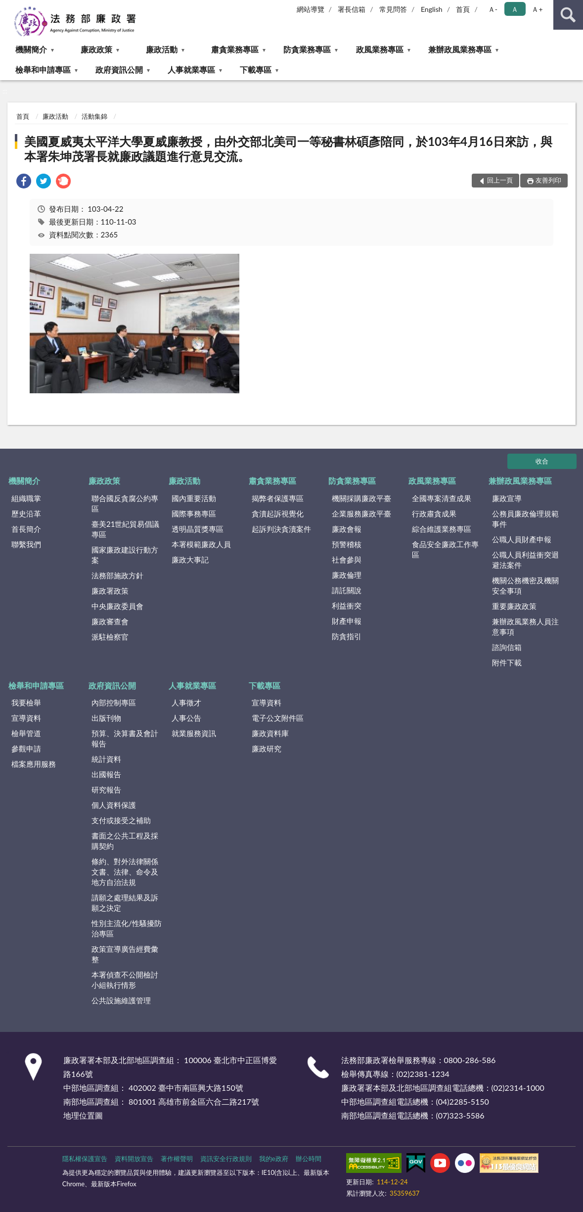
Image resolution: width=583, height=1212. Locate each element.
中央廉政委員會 (117, 606)
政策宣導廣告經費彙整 (124, 954)
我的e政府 (273, 1159)
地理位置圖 (83, 1115)
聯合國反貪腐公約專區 (124, 503)
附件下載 (507, 662)
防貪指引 (346, 636)
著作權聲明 (177, 1159)
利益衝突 (346, 605)
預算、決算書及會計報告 (124, 738)
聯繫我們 (26, 544)
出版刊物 (106, 717)
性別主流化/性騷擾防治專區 (126, 928)
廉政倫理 (346, 574)
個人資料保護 (113, 804)
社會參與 (346, 559)
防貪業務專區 (307, 49)
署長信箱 (351, 9)
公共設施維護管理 (121, 1000)
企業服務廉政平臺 (361, 513)
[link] (23, 182)
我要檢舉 (26, 702)
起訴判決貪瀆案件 (281, 528)
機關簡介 (31, 49)
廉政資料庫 (270, 733)
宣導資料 (26, 717)
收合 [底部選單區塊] (542, 461)
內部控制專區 (113, 702)
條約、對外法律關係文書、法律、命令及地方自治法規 (124, 871)
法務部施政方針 (117, 575)
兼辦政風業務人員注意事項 (525, 626)
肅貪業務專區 (235, 49)
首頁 (463, 9)
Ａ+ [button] (537, 9)
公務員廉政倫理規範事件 (525, 518)
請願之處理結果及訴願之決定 (124, 902)
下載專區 (255, 69)
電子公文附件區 (278, 717)
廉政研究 (266, 748)
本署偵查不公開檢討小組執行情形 (124, 979)
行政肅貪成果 (434, 513)
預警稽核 (346, 544)
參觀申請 (26, 748)
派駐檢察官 (110, 636)
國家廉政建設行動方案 (124, 554)
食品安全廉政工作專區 (445, 549)
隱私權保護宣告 (84, 1159)
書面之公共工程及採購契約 (124, 840)
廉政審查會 (110, 621)
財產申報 (346, 620)
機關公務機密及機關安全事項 (525, 585)
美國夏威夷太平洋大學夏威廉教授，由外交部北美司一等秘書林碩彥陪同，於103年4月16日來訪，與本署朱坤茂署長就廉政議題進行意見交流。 (288, 148)
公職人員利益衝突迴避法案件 (525, 559)
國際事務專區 (194, 513)
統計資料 (106, 758)
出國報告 (106, 774)
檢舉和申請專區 (43, 69)
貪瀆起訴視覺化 (278, 513)
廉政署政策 (110, 590)
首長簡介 (26, 528)
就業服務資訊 (194, 733)
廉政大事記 (190, 559)
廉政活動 (162, 49)
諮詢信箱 (507, 647)
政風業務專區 (380, 49)
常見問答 (393, 9)
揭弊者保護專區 (278, 498)
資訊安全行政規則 (226, 1159)
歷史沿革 (26, 513)
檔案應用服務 (33, 763)
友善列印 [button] (548, 180)
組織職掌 (26, 498)
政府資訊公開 (119, 69)
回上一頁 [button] (500, 180)
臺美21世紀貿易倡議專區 (125, 529)
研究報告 (106, 789)
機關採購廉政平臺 (361, 498)
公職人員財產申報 (521, 539)
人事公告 (186, 717)
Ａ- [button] (492, 9)
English (432, 9)
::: (7, 7)
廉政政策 (96, 49)
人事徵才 (186, 702)
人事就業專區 (191, 69)
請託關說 (346, 590)
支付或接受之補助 (121, 820)
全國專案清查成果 (441, 498)
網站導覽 (310, 9)
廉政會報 (346, 528)
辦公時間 (308, 1159)
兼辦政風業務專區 (460, 49)
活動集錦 (94, 116)
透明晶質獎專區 (198, 528)
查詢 (568, 15)
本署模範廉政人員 (201, 544)
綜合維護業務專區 (441, 528)
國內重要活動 (194, 498)
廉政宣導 (507, 498)
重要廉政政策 (514, 606)
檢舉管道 (26, 733)
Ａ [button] (514, 9)
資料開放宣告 (134, 1159)
